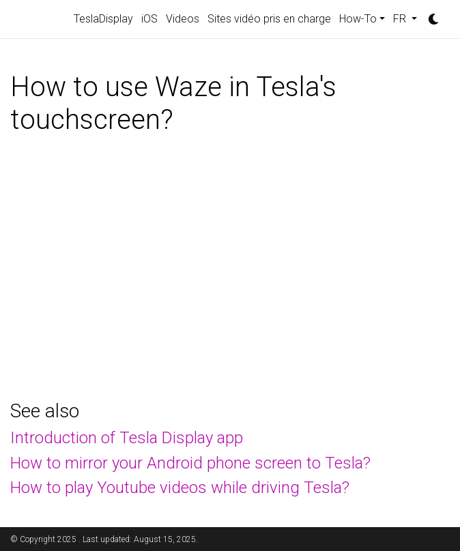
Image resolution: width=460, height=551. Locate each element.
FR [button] (401, 18)
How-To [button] (358, 18)
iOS (149, 18)
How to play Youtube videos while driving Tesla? (179, 487)
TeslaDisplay (103, 18)
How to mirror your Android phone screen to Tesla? (190, 463)
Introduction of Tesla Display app (126, 437)
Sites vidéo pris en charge (269, 18)
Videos (182, 18)
